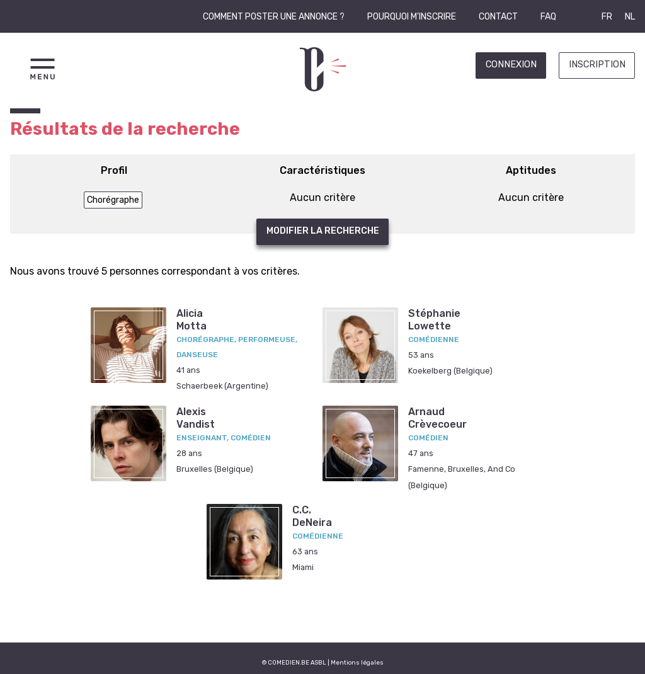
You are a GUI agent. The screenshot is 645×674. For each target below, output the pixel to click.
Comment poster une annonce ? (274, 16)
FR (607, 16)
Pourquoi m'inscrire (411, 16)
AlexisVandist (195, 418)
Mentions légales (357, 662)
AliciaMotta (191, 319)
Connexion (511, 64)
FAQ (548, 16)
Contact (498, 16)
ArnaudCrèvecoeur (437, 418)
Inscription (597, 64)
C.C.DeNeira (312, 516)
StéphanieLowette (434, 319)
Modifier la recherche (322, 231)
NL (630, 16)
